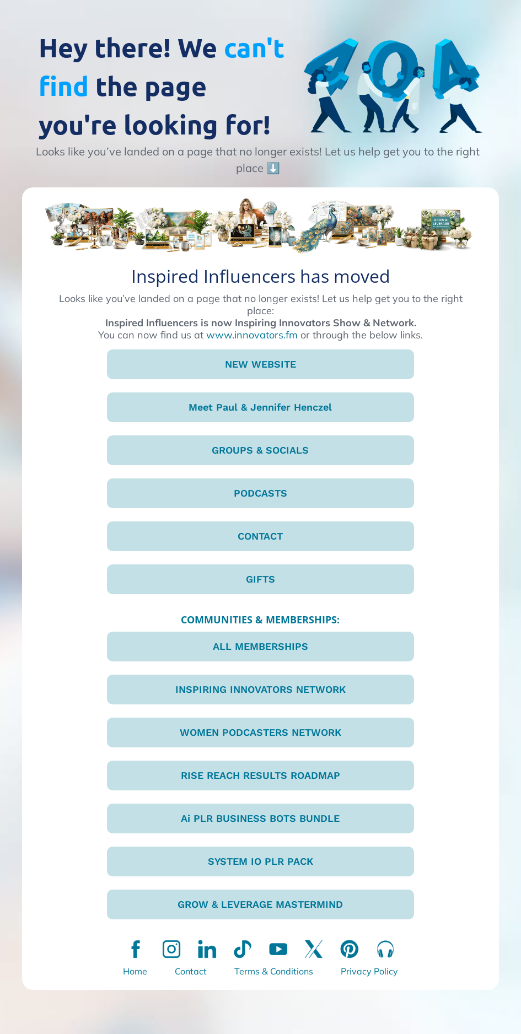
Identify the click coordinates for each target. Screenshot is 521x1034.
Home (135, 971)
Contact (191, 971)
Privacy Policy (369, 971)
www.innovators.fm (252, 334)
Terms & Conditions (273, 971)
